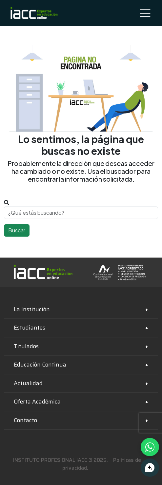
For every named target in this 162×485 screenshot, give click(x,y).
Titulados (26, 346)
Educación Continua (40, 364)
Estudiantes (29, 327)
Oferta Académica (37, 401)
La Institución (32, 309)
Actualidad (28, 383)
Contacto (25, 420)
